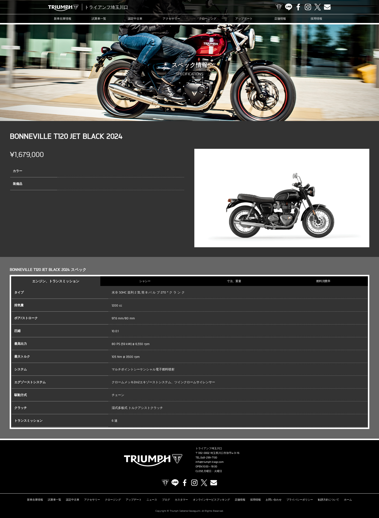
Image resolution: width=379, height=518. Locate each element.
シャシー (145, 281)
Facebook (298, 7)
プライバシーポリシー (299, 499)
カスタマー (181, 499)
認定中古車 (135, 18)
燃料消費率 (323, 281)
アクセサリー (171, 18)
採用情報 (316, 18)
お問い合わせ (274, 499)
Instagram (308, 7)
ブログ (166, 499)
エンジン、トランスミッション (56, 281)
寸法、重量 (234, 281)
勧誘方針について (328, 499)
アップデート (244, 18)
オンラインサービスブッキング (211, 499)
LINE (288, 7)
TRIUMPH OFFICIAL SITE (279, 7)
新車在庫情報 (62, 18)
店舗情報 (280, 18)
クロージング (207, 18)
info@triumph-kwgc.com (210, 462)
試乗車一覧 (99, 18)
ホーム (348, 499)
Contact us (327, 7)
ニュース (151, 499)
